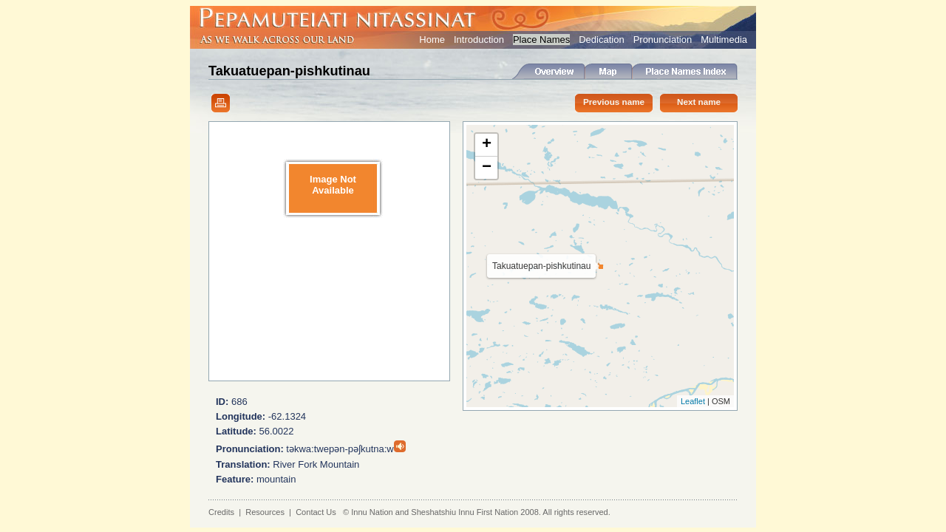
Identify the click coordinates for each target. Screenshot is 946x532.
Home (432, 39)
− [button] (486, 168)
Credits (221, 512)
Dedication (601, 39)
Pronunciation (663, 39)
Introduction (479, 39)
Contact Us (316, 512)
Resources (265, 512)
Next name (699, 101)
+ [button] (486, 145)
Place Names (541, 39)
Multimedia (724, 39)
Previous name (613, 101)
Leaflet (693, 401)
